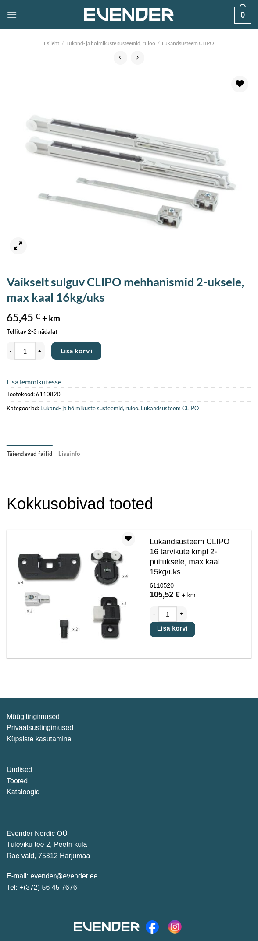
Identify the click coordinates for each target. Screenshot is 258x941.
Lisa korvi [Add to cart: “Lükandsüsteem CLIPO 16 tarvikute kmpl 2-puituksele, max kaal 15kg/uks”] (172, 628)
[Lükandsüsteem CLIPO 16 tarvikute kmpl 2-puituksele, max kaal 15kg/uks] (72, 594)
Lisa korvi (77, 350)
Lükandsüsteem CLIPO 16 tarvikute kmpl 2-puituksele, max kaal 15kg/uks (189, 556)
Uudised (19, 769)
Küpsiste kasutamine (39, 739)
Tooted (17, 781)
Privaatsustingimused (40, 727)
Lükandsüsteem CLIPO (188, 43)
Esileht (51, 43)
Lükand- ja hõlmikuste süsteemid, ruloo (110, 43)
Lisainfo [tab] (69, 453)
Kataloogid (23, 792)
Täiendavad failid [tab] (29, 453)
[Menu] (12, 14)
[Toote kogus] (25, 350)
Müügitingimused (33, 716)
